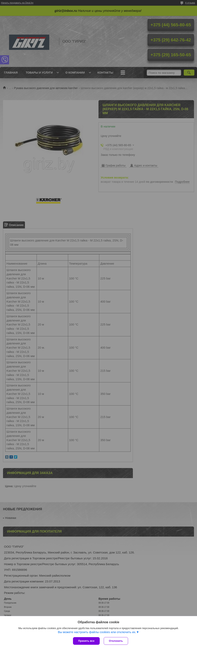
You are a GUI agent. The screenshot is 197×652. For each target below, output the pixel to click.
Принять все (86, 640)
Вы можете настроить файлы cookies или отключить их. (97, 632)
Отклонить (116, 640)
